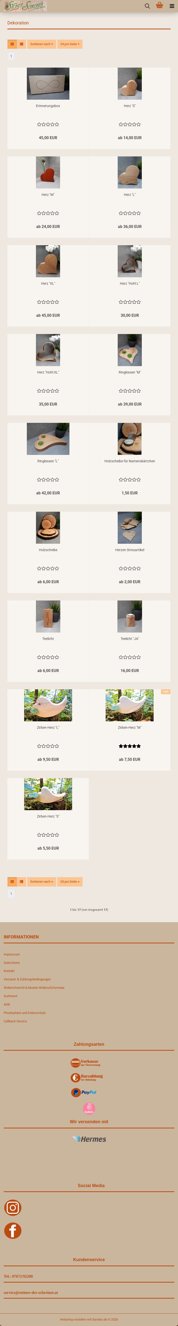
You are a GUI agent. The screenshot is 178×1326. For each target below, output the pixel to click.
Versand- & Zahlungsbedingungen (27, 979)
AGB (7, 1004)
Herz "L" (130, 195)
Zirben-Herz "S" (48, 816)
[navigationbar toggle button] (172, 6)
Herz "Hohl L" (130, 283)
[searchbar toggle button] (147, 6)
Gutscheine (12, 963)
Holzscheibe (48, 550)
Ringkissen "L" (48, 461)
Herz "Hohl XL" (48, 372)
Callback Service (15, 1021)
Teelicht (48, 639)
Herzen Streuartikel (129, 550)
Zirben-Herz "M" (129, 727)
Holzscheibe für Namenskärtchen (129, 461)
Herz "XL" (48, 283)
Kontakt (9, 971)
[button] (12, 44)
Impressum (12, 954)
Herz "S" (130, 106)
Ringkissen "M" (130, 372)
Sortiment (10, 996)
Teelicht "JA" (130, 639)
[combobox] (41, 44)
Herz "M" (48, 195)
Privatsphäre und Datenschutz (25, 1013)
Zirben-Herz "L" (48, 727)
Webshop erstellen (73, 1319)
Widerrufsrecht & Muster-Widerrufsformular (34, 988)
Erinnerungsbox (48, 106)
